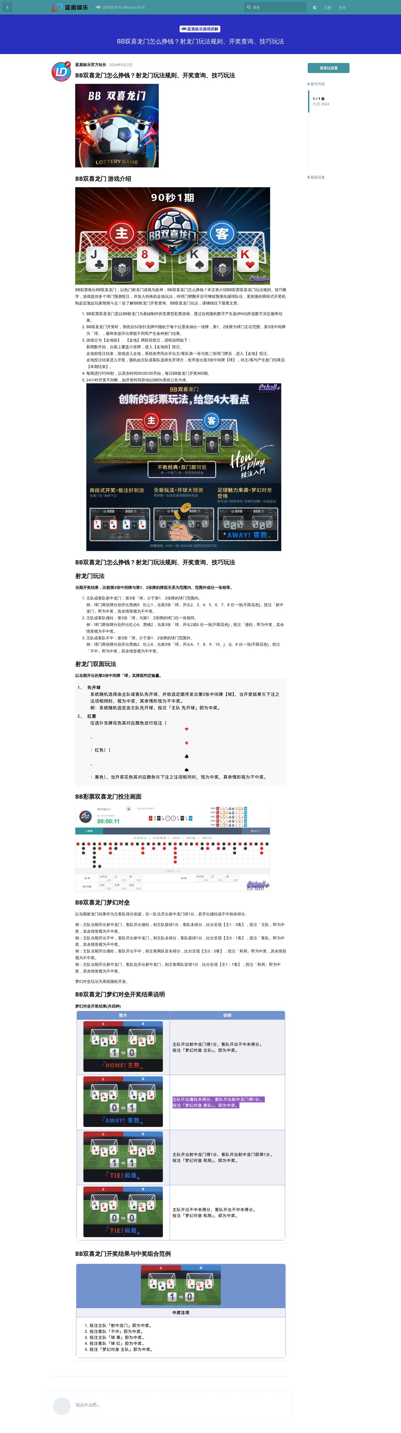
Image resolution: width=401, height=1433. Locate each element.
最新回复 (316, 177)
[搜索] (275, 7)
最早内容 (316, 83)
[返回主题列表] (7, 7)
